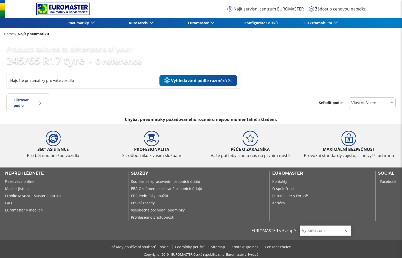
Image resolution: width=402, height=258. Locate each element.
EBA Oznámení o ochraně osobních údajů (166, 188)
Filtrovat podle (28, 102)
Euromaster (287, 173)
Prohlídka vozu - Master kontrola (33, 195)
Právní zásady (143, 202)
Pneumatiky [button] (78, 22)
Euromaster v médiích (24, 210)
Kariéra (278, 202)
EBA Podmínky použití (149, 195)
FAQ (8, 202)
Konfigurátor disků (261, 22)
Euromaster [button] (199, 22)
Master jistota (17, 188)
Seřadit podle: (331, 102)
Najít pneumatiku (33, 33)
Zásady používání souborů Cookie (140, 246)
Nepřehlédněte (24, 173)
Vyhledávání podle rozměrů (195, 80)
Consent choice (278, 246)
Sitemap (218, 246)
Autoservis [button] (139, 22)
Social (386, 173)
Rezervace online (19, 181)
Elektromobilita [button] (318, 22)
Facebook (388, 181)
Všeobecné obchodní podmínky (158, 210)
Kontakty (279, 181)
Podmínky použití (190, 246)
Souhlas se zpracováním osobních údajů (165, 181)
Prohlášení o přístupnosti (152, 217)
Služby (139, 173)
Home (9, 33)
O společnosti (284, 188)
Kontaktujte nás (245, 246)
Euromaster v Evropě (290, 195)
